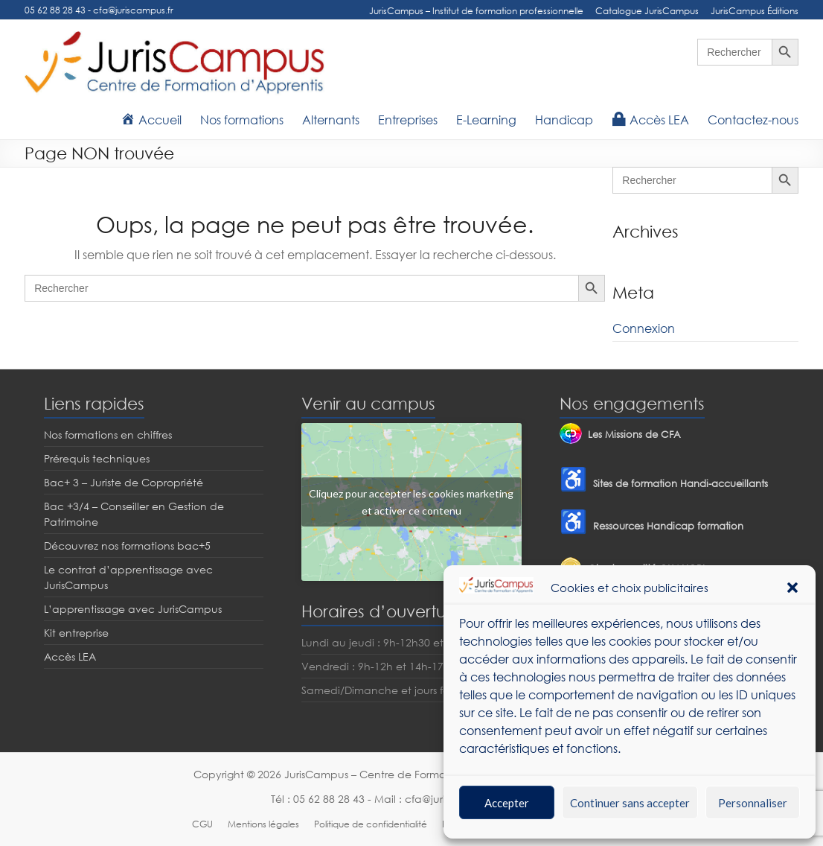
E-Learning (486, 119)
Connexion (643, 328)
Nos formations (242, 119)
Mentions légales (263, 824)
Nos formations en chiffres (108, 434)
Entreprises (408, 119)
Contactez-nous (753, 119)
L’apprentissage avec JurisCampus (133, 608)
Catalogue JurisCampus (647, 10)
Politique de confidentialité (370, 824)
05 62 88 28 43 (55, 10)
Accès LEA (70, 656)
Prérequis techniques (97, 458)
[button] (792, 587)
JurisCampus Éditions (754, 10)
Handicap (564, 119)
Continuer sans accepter (630, 803)
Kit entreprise (76, 632)
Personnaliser (752, 803)
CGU (202, 824)
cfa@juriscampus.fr (133, 10)
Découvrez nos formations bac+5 (127, 545)
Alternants (330, 119)
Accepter (506, 803)
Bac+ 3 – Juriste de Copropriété (123, 482)
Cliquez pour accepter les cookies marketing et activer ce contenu (411, 502)
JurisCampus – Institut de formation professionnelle (476, 10)
